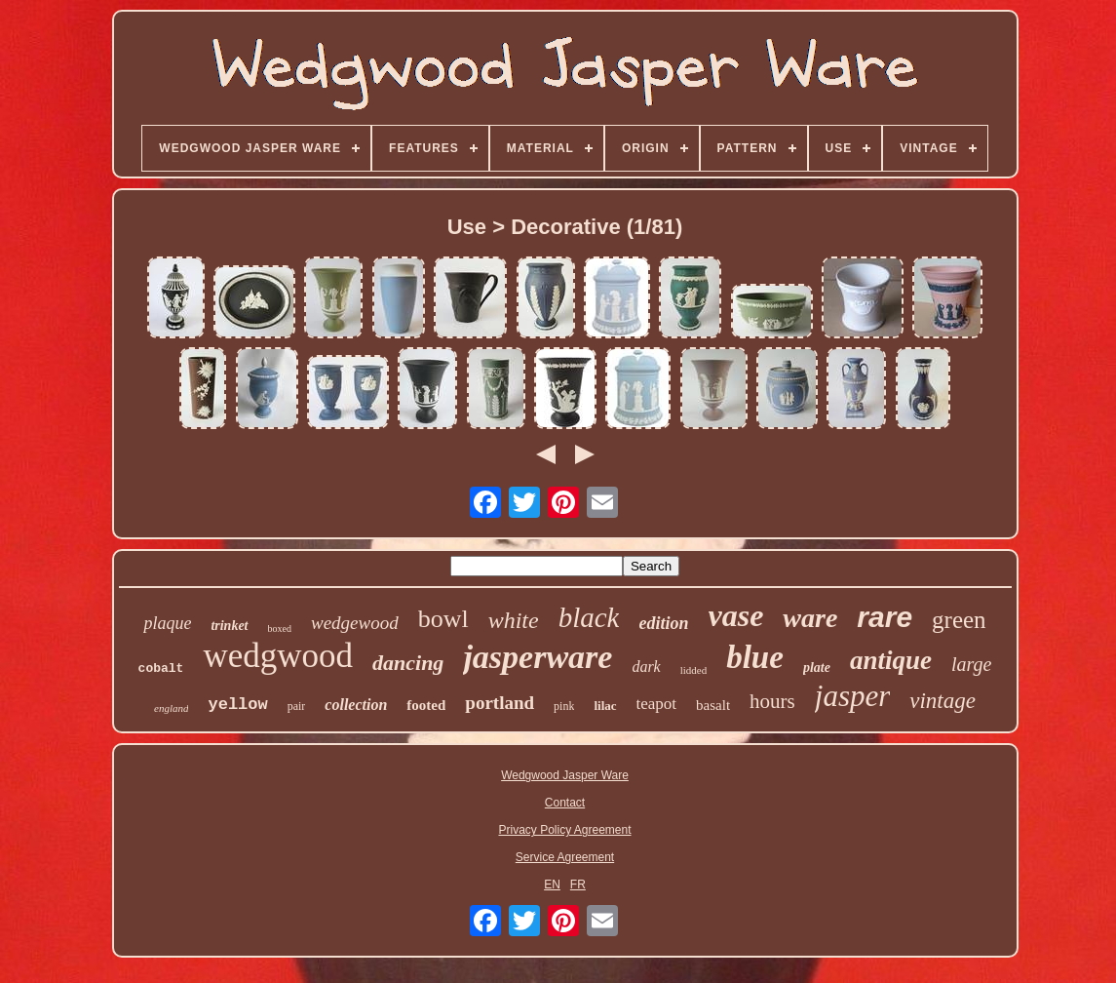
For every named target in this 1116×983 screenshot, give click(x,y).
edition (663, 623)
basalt (713, 705)
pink (564, 706)
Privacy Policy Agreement (564, 830)
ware (810, 618)
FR (578, 884)
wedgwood (278, 656)
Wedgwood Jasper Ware (565, 775)
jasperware (537, 657)
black (589, 617)
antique (891, 660)
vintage (942, 700)
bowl (443, 619)
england (171, 708)
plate (816, 667)
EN (552, 884)
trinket (229, 625)
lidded (694, 670)
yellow (237, 704)
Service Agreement (565, 857)
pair (297, 706)
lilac (605, 705)
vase (736, 615)
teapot (656, 703)
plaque (167, 623)
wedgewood (355, 622)
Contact (565, 802)
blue (755, 657)
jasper (853, 696)
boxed (279, 628)
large (971, 664)
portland (499, 702)
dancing (407, 662)
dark (646, 666)
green (959, 620)
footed (425, 705)
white (513, 620)
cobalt (161, 668)
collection (356, 704)
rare (884, 617)
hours (772, 701)
